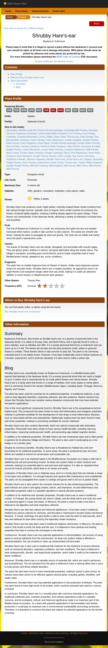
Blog (18, 87)
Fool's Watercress (55, 140)
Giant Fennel (12, 143)
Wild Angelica (56, 165)
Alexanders (12, 130)
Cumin (42, 137)
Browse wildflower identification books (54, 61)
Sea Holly (89, 156)
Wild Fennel (95, 165)
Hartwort (25, 146)
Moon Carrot (12, 153)
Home (8, 11)
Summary (20, 84)
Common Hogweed (16, 133)
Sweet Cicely (56, 162)
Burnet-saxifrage (54, 130)
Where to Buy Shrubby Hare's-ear (27, 77)
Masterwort (79, 149)
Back (96, 23)
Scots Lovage (64, 156)
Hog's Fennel (73, 146)
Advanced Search (40, 11)
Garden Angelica (73, 140)
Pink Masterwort (79, 153)
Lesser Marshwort (31, 149)
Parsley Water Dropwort (32, 153)
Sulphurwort (43, 162)
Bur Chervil (39, 130)
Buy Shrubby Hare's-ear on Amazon (22, 311)
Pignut (67, 153)
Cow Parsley (88, 133)
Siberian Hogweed (36, 159)
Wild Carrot (69, 165)
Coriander (32, 133)
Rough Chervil (40, 156)
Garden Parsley (90, 140)
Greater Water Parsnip (88, 143)
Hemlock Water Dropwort (53, 146)
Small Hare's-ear (74, 159)
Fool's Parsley (37, 140)
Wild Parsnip (12, 169)
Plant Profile (16, 74)
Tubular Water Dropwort (90, 162)
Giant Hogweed (28, 143)
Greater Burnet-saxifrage (63, 143)
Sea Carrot (77, 156)
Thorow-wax (71, 162)
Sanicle (52, 156)
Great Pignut (43, 143)
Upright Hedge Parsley (17, 165)
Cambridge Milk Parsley (75, 130)
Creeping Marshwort (27, 137)
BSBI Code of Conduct (68, 57)
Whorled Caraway (39, 165)
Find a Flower (21, 11)
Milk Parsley (92, 149)
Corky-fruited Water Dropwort (52, 133)
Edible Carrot (52, 137)
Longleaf (68, 149)
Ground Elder (13, 146)
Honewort (86, 146)
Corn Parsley (74, 133)
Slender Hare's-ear (55, 159)
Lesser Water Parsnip (52, 149)
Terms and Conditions (53, 642)
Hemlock (35, 146)
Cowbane (11, 137)
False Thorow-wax (70, 137)
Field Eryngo (86, 137)
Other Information (19, 81)
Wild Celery (82, 165)
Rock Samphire (24, 156)
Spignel (88, 159)
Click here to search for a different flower (23, 28)
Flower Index (59, 11)
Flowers (22, 17)
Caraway (92, 130)
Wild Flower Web (15, 4)
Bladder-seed (25, 130)
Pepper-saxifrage (53, 153)
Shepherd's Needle (15, 159)
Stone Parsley (29, 162)
